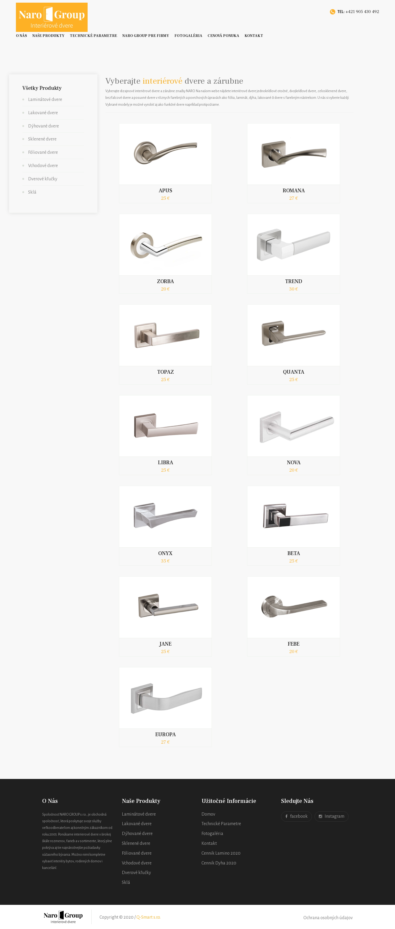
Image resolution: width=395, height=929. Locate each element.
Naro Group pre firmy (145, 35)
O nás (21, 35)
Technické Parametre (93, 35)
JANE (165, 644)
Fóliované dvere (43, 152)
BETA (293, 553)
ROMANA (294, 190)
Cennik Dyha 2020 (218, 863)
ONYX (165, 553)
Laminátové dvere (45, 99)
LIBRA (165, 462)
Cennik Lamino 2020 (221, 853)
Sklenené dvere (42, 139)
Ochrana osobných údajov (328, 917)
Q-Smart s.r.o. (148, 917)
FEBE (293, 644)
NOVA (293, 462)
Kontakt (253, 35)
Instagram (331, 816)
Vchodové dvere (43, 165)
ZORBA (165, 281)
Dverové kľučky (42, 179)
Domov (208, 814)
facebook (296, 816)
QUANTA (293, 372)
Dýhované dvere (43, 126)
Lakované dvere (43, 112)
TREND (293, 281)
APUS (165, 190)
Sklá (32, 192)
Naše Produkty (48, 35)
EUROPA (165, 734)
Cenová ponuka (223, 35)
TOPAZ (165, 372)
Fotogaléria (188, 35)
